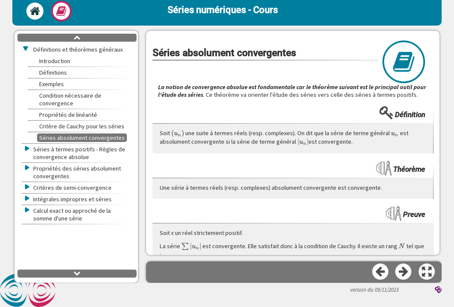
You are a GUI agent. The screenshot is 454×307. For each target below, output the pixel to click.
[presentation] (177, 133)
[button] (427, 272)
